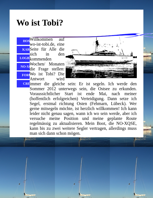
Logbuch (28, 58)
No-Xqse (28, 66)
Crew (28, 84)
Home (28, 41)
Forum (28, 75)
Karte (28, 49)
